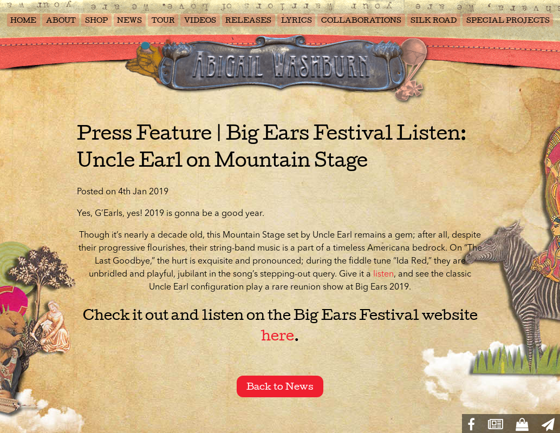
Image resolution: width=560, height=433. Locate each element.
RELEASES (248, 20)
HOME (23, 20)
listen (383, 274)
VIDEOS (200, 20)
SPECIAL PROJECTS (508, 20)
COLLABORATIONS (361, 20)
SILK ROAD (434, 20)
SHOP (96, 20)
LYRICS (296, 20)
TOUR (163, 20)
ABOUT (61, 20)
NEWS (129, 20)
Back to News (280, 386)
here (277, 335)
